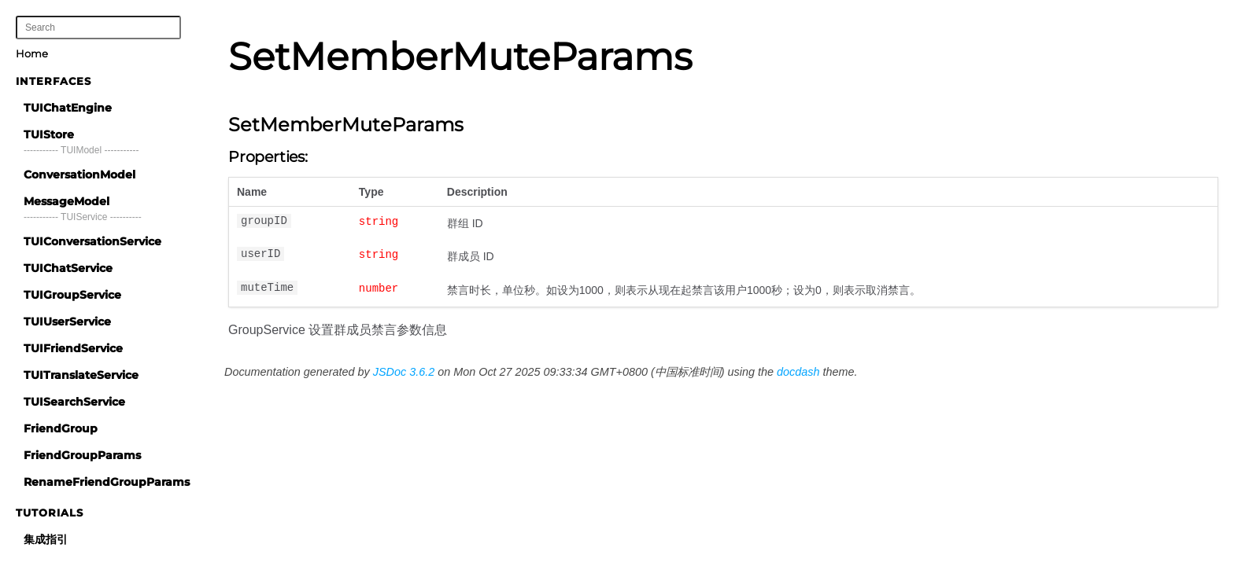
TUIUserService (67, 321)
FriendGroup (61, 428)
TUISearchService (74, 402)
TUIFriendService (73, 348)
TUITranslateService (81, 375)
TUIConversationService (92, 241)
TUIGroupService (72, 295)
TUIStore (49, 134)
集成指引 (46, 539)
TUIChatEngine (68, 108)
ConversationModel (79, 174)
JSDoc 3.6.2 (403, 372)
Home (32, 53)
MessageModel (66, 201)
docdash (798, 372)
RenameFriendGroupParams (107, 482)
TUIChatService (68, 268)
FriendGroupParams (82, 455)
